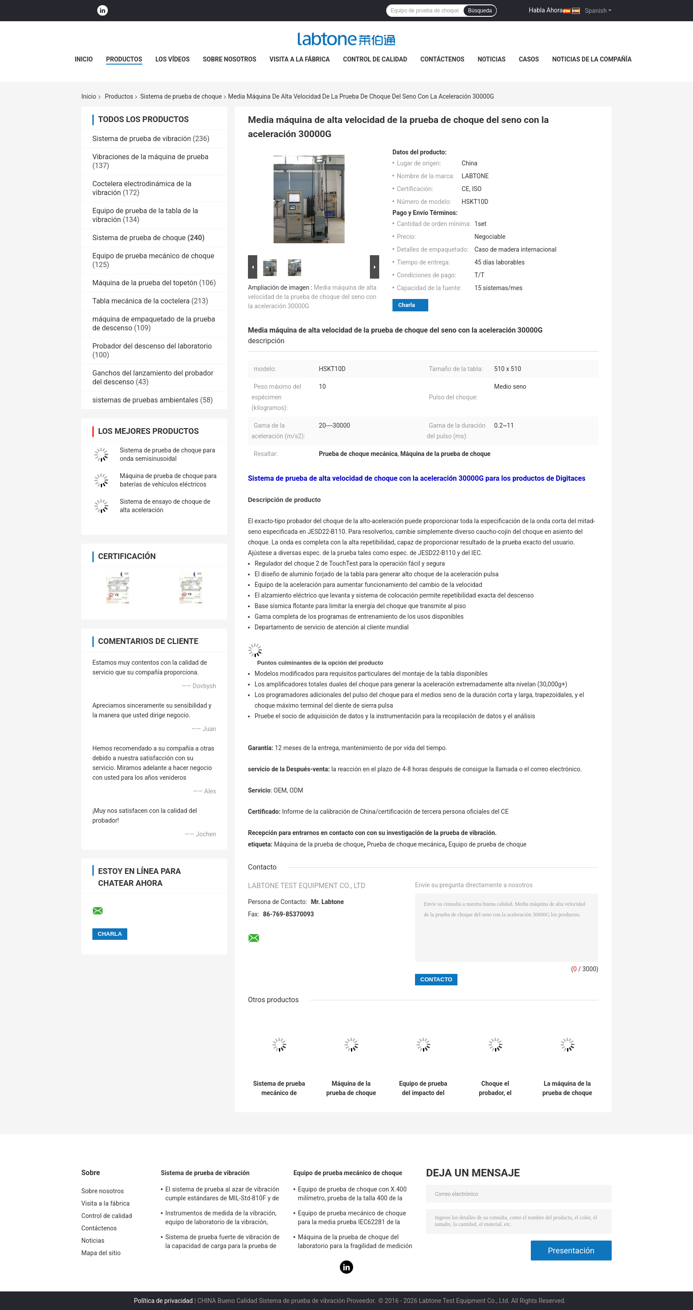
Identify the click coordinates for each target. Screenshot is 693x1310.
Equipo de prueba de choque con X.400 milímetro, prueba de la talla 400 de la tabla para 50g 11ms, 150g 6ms (352, 1195)
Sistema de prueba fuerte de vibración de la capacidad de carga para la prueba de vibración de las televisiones (222, 1242)
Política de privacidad (163, 1300)
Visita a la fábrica (300, 59)
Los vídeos (173, 59)
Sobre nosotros (229, 59)
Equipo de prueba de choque (488, 844)
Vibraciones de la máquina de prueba (150, 157)
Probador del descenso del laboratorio (152, 346)
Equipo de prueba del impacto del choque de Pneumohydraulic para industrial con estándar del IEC (423, 1088)
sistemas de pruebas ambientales (145, 400)
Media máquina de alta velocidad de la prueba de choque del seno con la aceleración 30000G (312, 297)
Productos (124, 59)
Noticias (492, 59)
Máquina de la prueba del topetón (144, 283)
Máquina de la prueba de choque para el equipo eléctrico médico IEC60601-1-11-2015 (351, 1088)
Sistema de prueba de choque (181, 96)
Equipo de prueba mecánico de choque (153, 256)
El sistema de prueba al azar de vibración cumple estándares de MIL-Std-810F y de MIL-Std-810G (222, 1195)
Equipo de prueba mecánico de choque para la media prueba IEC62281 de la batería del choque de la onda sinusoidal (354, 1219)
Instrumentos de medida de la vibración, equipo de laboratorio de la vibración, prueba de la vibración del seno (221, 1219)
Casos (529, 59)
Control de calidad (375, 59)
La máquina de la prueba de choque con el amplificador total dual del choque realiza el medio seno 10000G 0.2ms (567, 1088)
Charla (406, 305)
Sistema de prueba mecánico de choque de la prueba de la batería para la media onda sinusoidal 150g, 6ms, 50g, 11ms (279, 1088)
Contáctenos (442, 59)
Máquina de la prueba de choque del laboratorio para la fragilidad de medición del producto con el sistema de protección (356, 1242)
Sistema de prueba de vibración (141, 138)
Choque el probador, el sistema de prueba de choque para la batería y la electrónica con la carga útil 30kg (495, 1088)
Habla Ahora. (547, 10)
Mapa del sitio (101, 1252)
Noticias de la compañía (592, 59)
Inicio (84, 59)
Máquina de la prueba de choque (319, 844)
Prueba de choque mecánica (406, 844)
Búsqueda (480, 11)
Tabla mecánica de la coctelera (141, 301)
